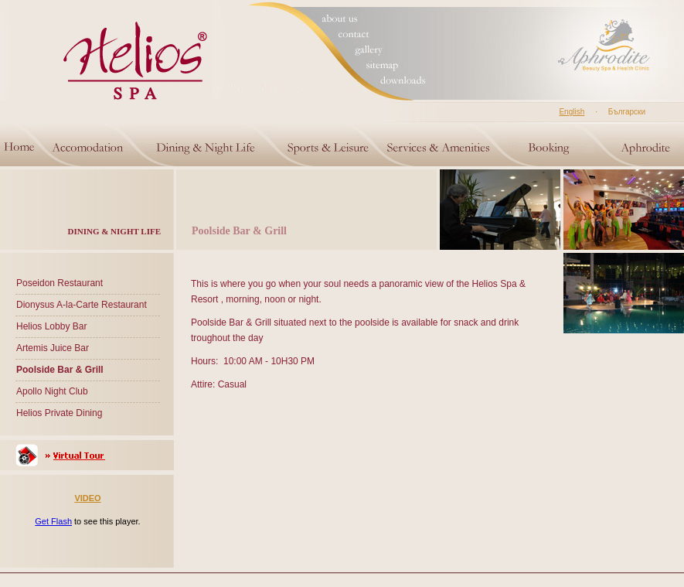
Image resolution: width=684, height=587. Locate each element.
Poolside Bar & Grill (60, 369)
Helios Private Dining (59, 413)
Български (626, 112)
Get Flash (53, 521)
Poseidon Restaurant (59, 283)
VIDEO (87, 498)
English (571, 112)
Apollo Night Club (52, 391)
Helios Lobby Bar (51, 326)
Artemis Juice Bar (52, 348)
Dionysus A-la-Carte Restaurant (81, 304)
